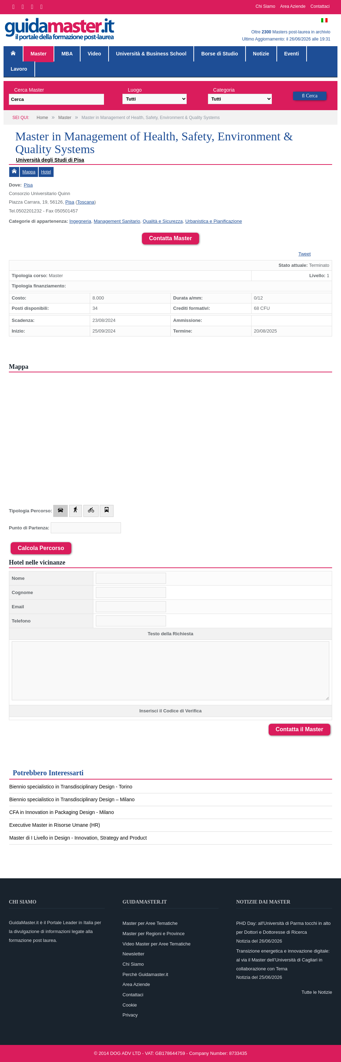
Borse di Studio (219, 53)
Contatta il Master (299, 729)
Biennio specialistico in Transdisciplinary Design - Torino (70, 786)
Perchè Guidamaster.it (145, 974)
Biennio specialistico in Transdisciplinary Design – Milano (71, 799)
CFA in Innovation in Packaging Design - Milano (61, 812)
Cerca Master (29, 90)
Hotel (46, 171)
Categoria (224, 90)
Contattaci (320, 6)
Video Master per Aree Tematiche (156, 944)
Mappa (28, 171)
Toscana (85, 202)
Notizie (261, 53)
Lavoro (19, 69)
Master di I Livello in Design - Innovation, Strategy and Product (78, 838)
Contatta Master (170, 238)
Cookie (129, 1005)
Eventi (291, 53)
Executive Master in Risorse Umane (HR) (54, 825)
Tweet (304, 254)
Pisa (28, 185)
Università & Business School (151, 53)
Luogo (135, 90)
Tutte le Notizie (317, 992)
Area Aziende (293, 6)
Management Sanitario (117, 221)
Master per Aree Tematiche (149, 923)
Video (94, 53)
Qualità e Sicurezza (163, 221)
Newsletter (133, 953)
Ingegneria (80, 221)
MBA (67, 53)
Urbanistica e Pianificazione (213, 221)
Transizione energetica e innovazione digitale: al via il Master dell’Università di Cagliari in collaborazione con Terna (283, 959)
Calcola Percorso (41, 548)
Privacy (130, 1015)
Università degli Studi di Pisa (50, 159)
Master (38, 53)
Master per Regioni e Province (153, 933)
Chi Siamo (265, 6)
